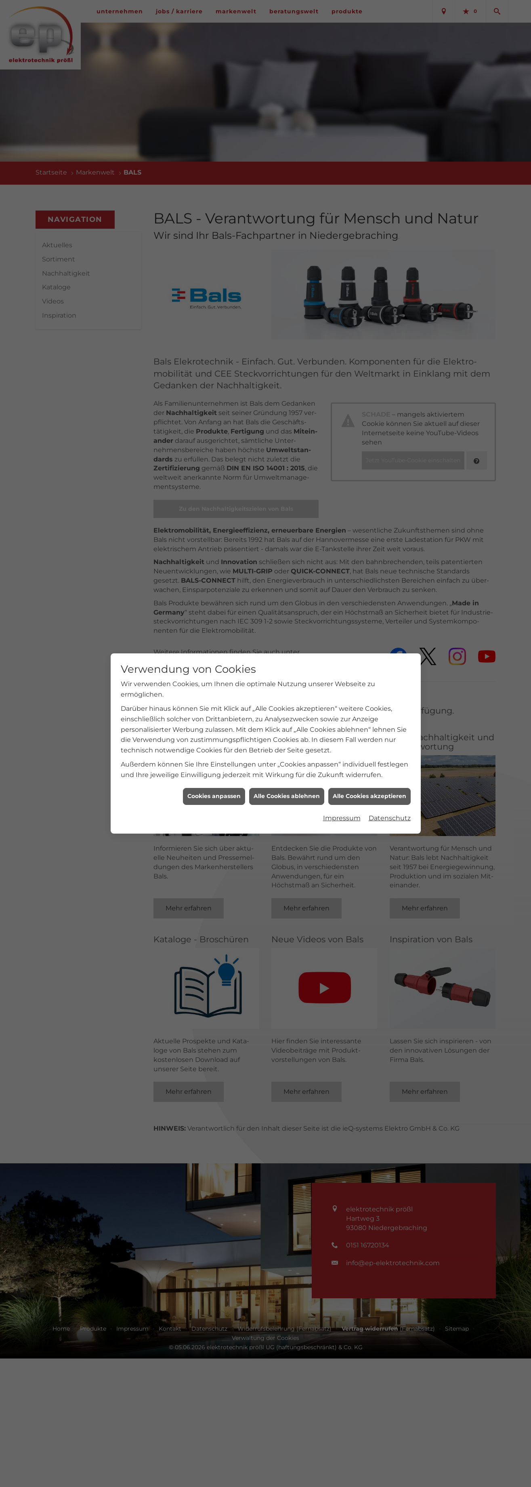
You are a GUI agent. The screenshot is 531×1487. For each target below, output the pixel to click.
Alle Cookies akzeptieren (369, 796)
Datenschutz (390, 818)
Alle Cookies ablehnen (287, 796)
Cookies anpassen (214, 796)
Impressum (342, 818)
